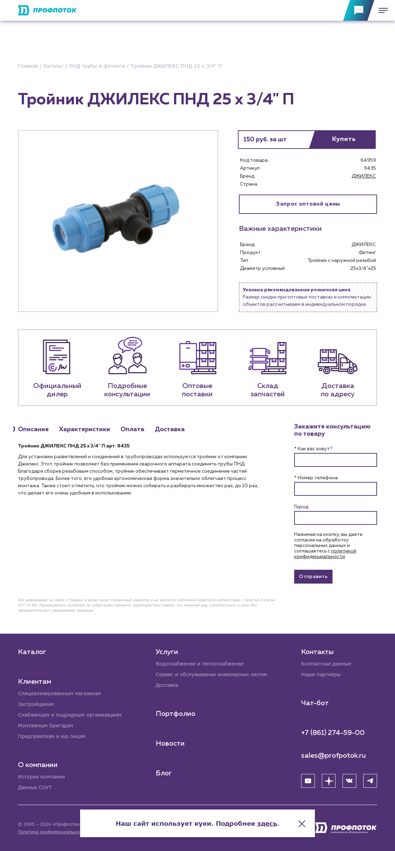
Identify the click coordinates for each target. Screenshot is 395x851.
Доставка (167, 685)
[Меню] (381, 10)
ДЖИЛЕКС (363, 176)
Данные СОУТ (35, 787)
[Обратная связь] (358, 10)
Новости (170, 743)
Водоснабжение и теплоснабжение (199, 663)
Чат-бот (315, 703)
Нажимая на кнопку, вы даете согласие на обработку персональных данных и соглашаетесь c (328, 545)
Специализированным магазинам (59, 693)
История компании (41, 776)
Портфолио (175, 713)
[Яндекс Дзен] (329, 781)
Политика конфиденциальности (52, 831)
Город (301, 506)
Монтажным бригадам (45, 725)
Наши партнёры (321, 674)
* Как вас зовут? (313, 448)
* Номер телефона (316, 477)
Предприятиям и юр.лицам (52, 736)
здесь (267, 823)
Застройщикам (36, 704)
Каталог (32, 652)
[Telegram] (370, 781)
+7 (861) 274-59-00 (333, 732)
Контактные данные (326, 663)
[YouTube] (308, 781)
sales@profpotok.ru (333, 755)
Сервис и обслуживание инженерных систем (211, 674)
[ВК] (349, 781)
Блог (164, 773)
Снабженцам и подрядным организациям (70, 715)
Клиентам (34, 681)
